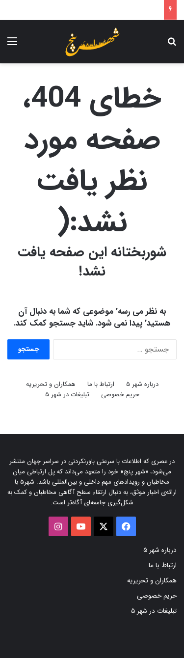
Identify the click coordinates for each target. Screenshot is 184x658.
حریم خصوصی (120, 394)
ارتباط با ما (100, 384)
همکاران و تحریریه (51, 384)
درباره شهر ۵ (142, 384)
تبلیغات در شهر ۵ (67, 394)
